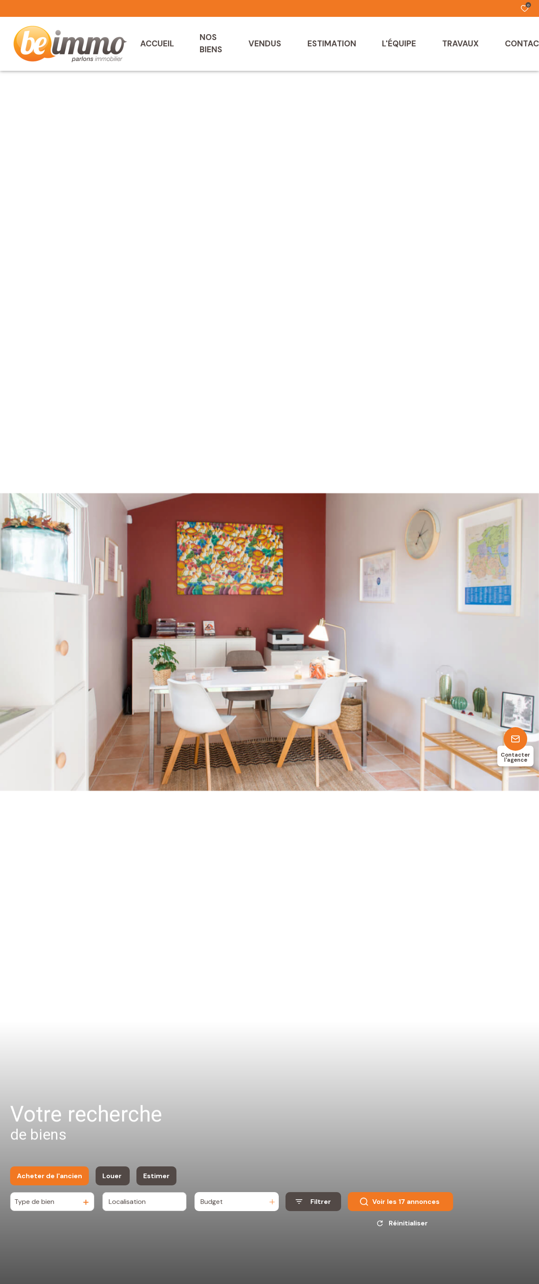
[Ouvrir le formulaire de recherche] (313, 1206)
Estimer (156, 1180)
